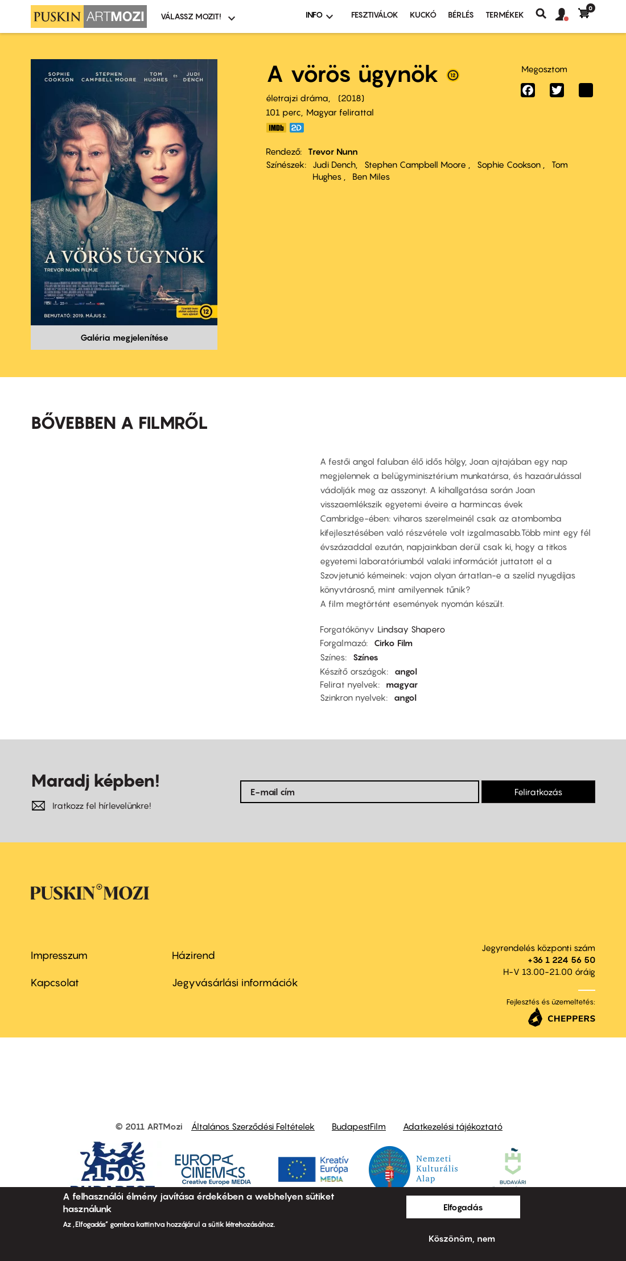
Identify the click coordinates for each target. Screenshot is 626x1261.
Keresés (545, 13)
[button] (566, 14)
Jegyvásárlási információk (235, 983)
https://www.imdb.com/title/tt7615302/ (276, 128)
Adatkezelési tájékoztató (453, 1126)
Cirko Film (393, 643)
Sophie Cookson (510, 164)
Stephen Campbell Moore (416, 164)
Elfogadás (463, 1207)
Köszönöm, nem (462, 1238)
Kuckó (423, 14)
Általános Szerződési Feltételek (253, 1126)
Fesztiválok (374, 14)
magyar (402, 684)
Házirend (193, 955)
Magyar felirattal (340, 112)
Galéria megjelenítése (124, 337)
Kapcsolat (55, 983)
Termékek (504, 14)
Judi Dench (334, 164)
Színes (365, 657)
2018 (351, 98)
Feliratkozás (538, 792)
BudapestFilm (359, 1126)
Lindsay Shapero (411, 629)
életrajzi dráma (297, 98)
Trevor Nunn (333, 151)
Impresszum (59, 955)
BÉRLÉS (461, 14)
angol (405, 671)
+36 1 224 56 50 (561, 959)
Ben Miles (371, 176)
